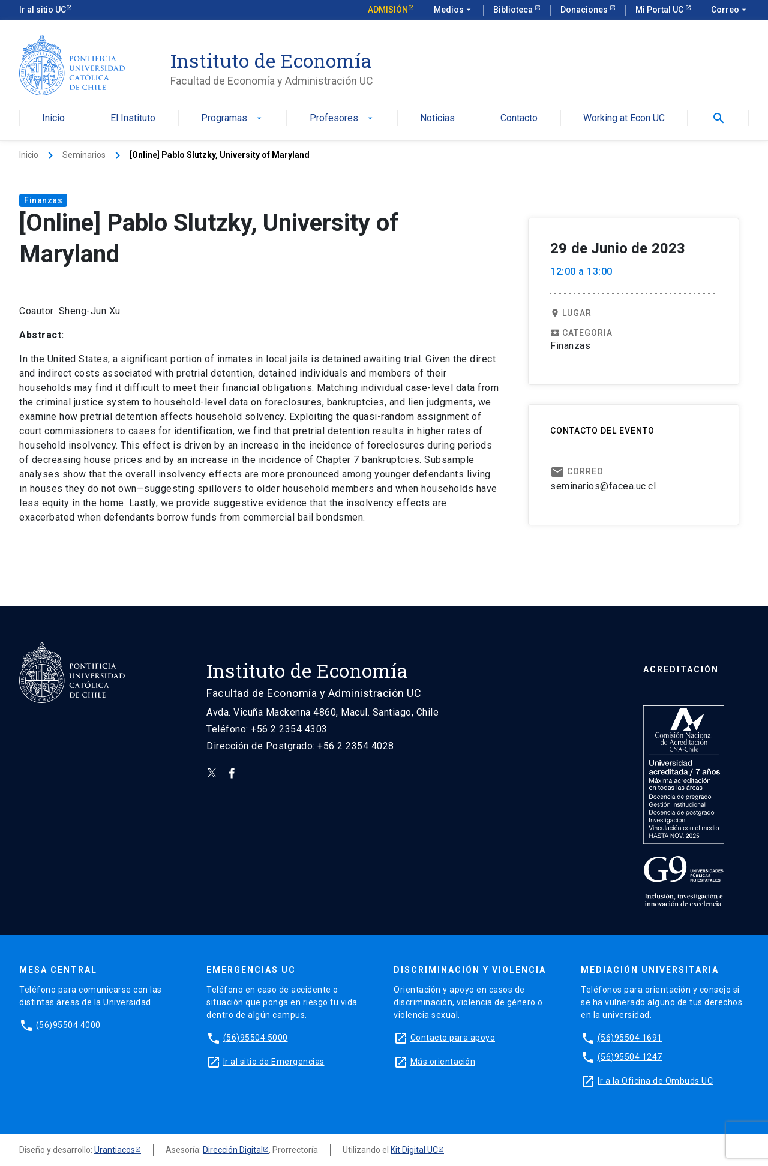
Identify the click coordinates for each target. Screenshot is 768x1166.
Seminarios (84, 155)
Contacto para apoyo (453, 1037)
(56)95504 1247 (630, 1057)
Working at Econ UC (624, 118)
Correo (730, 10)
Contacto (519, 118)
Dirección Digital (233, 1150)
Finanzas (43, 200)
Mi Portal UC (660, 9)
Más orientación (443, 1061)
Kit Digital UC (414, 1150)
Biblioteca (514, 9)
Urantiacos (114, 1150)
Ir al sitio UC (42, 9)
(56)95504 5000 (255, 1037)
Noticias (437, 118)
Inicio (53, 118)
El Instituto (132, 118)
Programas (232, 118)
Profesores (342, 118)
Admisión (388, 9)
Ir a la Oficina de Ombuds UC (655, 1081)
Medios (453, 10)
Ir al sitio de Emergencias (274, 1061)
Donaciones (585, 9)
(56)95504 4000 (68, 1025)
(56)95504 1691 (630, 1037)
